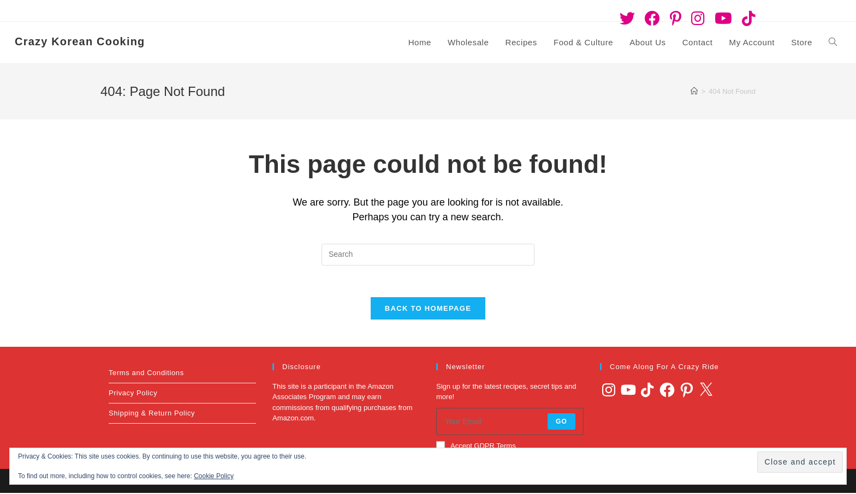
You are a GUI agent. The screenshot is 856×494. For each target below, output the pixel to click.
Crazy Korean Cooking (80, 41)
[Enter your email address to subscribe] (510, 422)
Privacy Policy (133, 394)
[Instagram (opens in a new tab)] (698, 18)
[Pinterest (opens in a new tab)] (675, 18)
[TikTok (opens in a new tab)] (746, 18)
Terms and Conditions (146, 374)
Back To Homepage (428, 309)
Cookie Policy (214, 476)
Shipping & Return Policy (152, 414)
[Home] (694, 91)
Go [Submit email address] (561, 422)
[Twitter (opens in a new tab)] (627, 18)
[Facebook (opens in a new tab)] (652, 18)
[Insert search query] (428, 255)
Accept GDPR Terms (476, 446)
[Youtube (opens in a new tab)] (723, 18)
